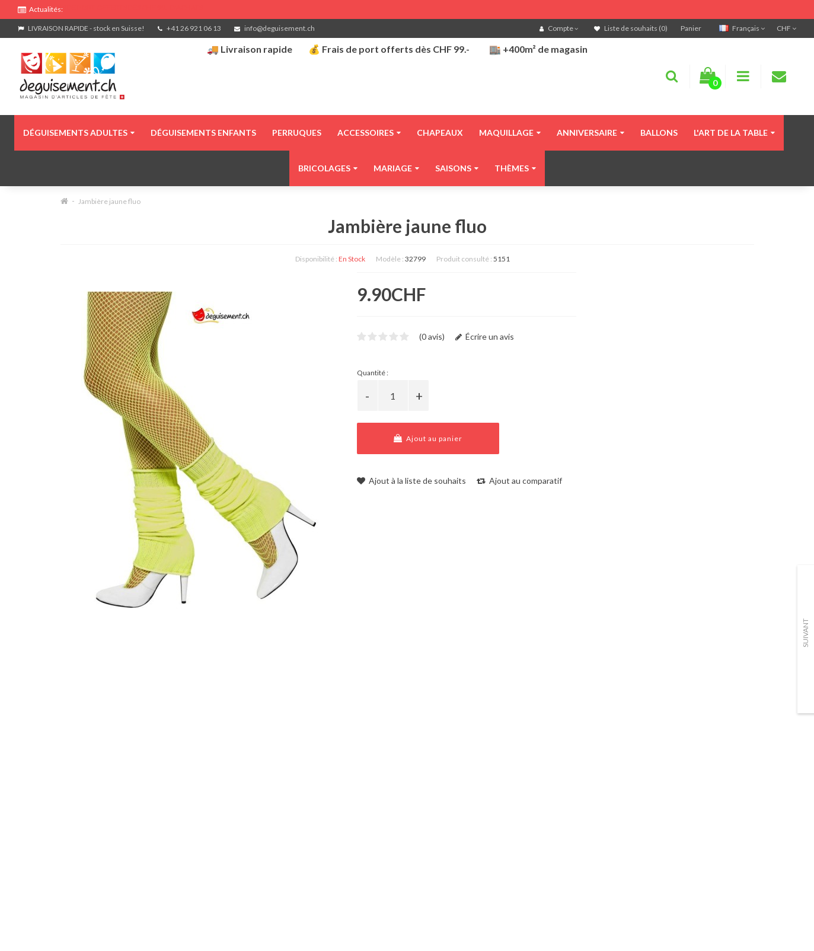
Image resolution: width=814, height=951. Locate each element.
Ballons (659, 132)
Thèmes (515, 168)
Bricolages (327, 168)
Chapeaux (440, 132)
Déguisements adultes (79, 132)
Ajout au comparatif (519, 481)
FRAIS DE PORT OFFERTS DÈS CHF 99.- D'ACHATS (125, 7)
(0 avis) (432, 336)
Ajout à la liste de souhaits (411, 481)
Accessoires (369, 132)
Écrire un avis (484, 336)
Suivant (805, 632)
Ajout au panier (428, 438)
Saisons (456, 168)
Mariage (396, 168)
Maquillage (510, 132)
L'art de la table (734, 132)
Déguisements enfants (203, 132)
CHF (786, 28)
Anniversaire (590, 132)
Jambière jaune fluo (109, 201)
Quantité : (372, 372)
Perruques (296, 132)
